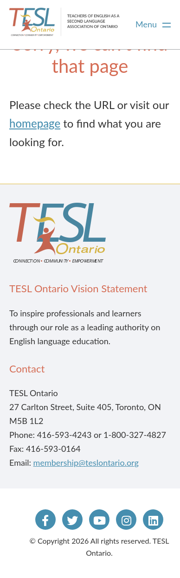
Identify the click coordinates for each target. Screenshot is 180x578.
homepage (34, 123)
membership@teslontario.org (86, 462)
